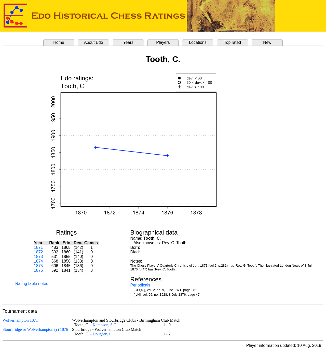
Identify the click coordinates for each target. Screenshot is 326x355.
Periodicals (140, 285)
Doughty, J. (102, 334)
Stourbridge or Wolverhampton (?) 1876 (35, 329)
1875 (38, 266)
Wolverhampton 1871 (20, 320)
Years (128, 42)
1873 (38, 256)
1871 (38, 247)
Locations (198, 42)
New (267, 42)
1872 (38, 252)
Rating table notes (31, 283)
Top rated (232, 42)
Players (163, 42)
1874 (38, 261)
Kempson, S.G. (105, 325)
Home (58, 42)
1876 (38, 270)
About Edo (93, 42)
